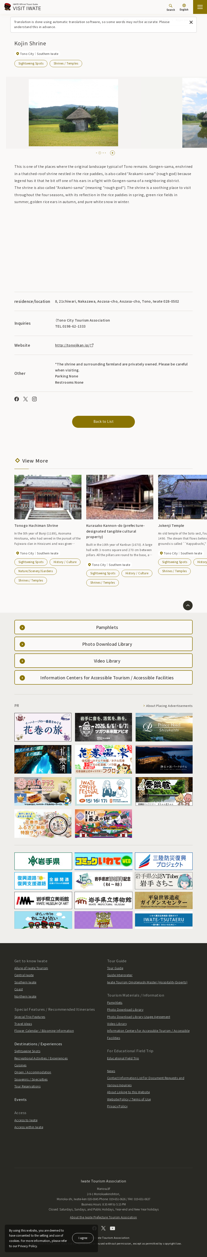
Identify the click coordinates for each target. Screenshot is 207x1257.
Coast (18, 989)
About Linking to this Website (128, 1092)
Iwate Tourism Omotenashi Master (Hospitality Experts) (147, 982)
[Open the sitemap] (200, 7)
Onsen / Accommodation (32, 1072)
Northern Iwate (25, 996)
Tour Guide (115, 968)
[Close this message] (191, 22)
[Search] (171, 7)
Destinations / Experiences (38, 1043)
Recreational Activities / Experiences (41, 1058)
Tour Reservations (27, 1086)
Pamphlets (114, 1002)
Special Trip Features (29, 1016)
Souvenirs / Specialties (31, 1079)
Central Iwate (24, 975)
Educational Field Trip (123, 1058)
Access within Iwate (28, 1127)
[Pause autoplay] (112, 152)
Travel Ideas (23, 1023)
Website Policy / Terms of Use (129, 1099)
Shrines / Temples (66, 63)
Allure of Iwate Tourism (31, 968)
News (111, 1071)
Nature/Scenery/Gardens (35, 571)
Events (20, 1099)
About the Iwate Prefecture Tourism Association (103, 1217)
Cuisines (20, 1065)
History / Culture (65, 562)
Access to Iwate (25, 1120)
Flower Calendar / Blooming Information (44, 1030)
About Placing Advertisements (169, 705)
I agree (83, 1238)
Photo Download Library (125, 1009)
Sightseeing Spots (30, 63)
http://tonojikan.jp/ (74, 345)
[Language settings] (184, 8)
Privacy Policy (117, 1106)
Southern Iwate (25, 982)
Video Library (117, 1023)
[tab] (97, 152)
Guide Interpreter (119, 975)
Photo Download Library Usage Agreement (138, 1016)
